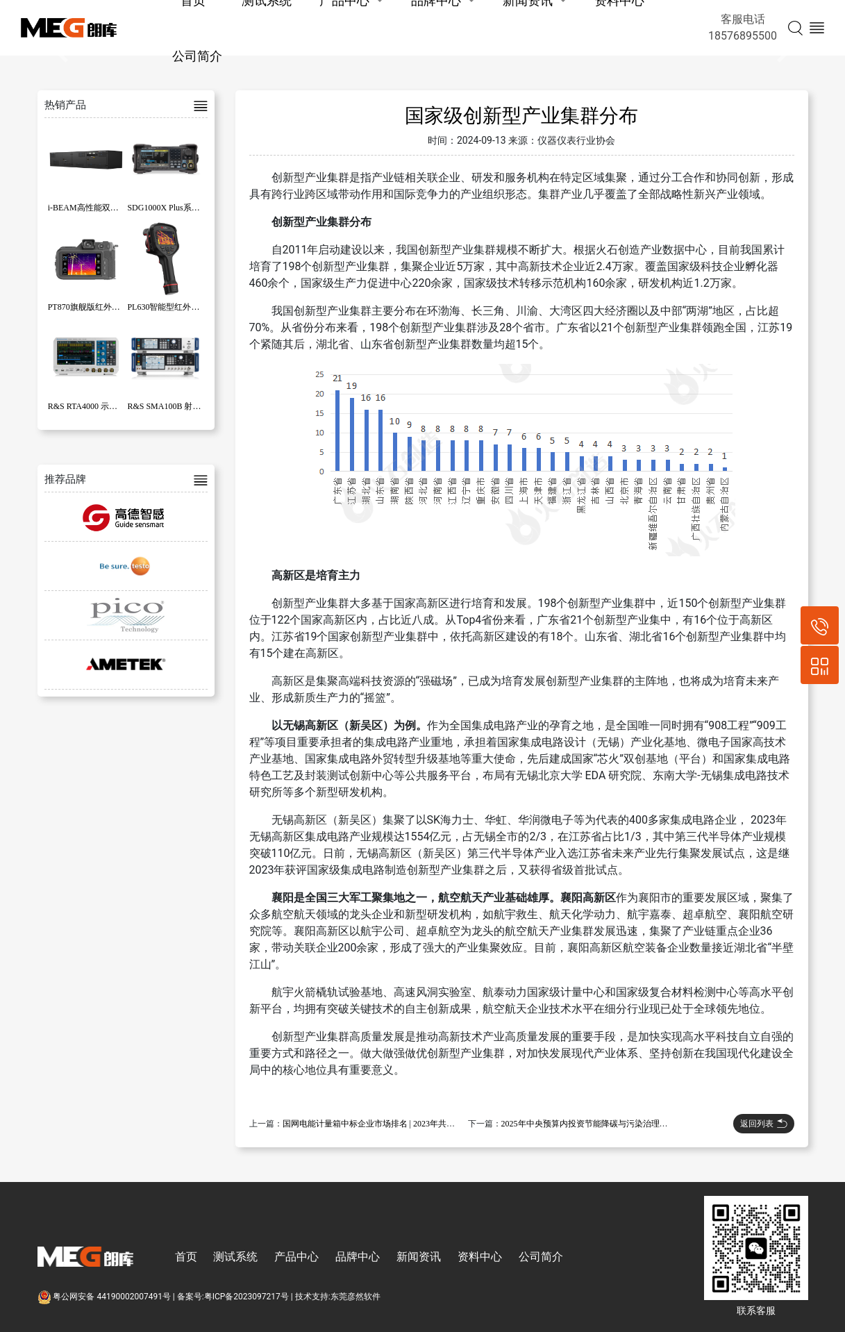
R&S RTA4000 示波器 (87, 406)
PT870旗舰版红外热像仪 (92, 307)
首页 (186, 1256)
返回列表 (763, 1124)
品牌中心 (357, 1256)
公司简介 (197, 56)
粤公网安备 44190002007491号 (105, 1296)
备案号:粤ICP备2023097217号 (233, 1296)
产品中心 (296, 1256)
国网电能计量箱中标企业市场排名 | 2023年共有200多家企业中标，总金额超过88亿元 (437, 1124)
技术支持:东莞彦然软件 (337, 1296)
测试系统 (235, 1256)
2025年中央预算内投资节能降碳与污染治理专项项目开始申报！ (618, 1124)
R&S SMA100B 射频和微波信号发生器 (197, 406)
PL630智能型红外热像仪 (171, 307)
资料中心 (480, 1256)
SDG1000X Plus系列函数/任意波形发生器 (202, 208)
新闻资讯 (418, 1256)
